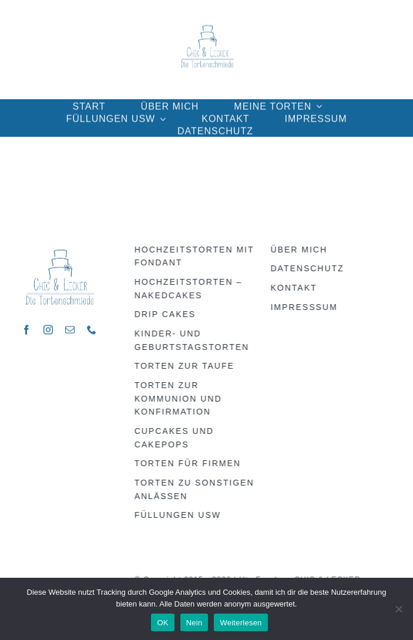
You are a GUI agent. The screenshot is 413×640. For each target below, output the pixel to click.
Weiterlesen (240, 622)
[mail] (70, 328)
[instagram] (48, 328)
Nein (194, 622)
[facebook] (27, 328)
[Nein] (398, 609)
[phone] (92, 328)
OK (162, 622)
